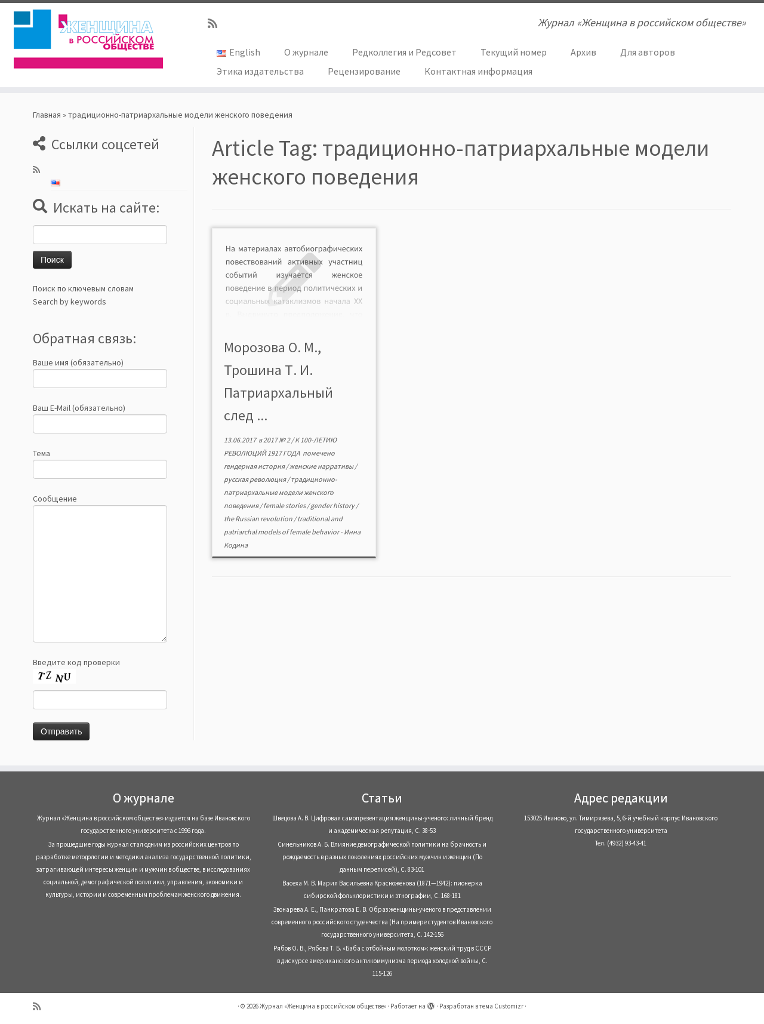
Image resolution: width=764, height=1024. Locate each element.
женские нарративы (322, 466)
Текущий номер (513, 52)
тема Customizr (501, 1006)
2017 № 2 (277, 439)
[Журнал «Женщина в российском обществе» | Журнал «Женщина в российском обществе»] (88, 39)
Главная (47, 114)
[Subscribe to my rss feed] (216, 23)
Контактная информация (478, 71)
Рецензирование (364, 71)
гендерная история (255, 466)
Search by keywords (69, 301)
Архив (583, 52)
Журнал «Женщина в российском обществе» (323, 1006)
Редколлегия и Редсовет (404, 52)
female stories (285, 505)
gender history (333, 505)
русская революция (255, 479)
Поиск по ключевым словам (83, 288)
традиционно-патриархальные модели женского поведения (280, 492)
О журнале (306, 52)
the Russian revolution (259, 518)
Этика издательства (260, 71)
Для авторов (647, 52)
